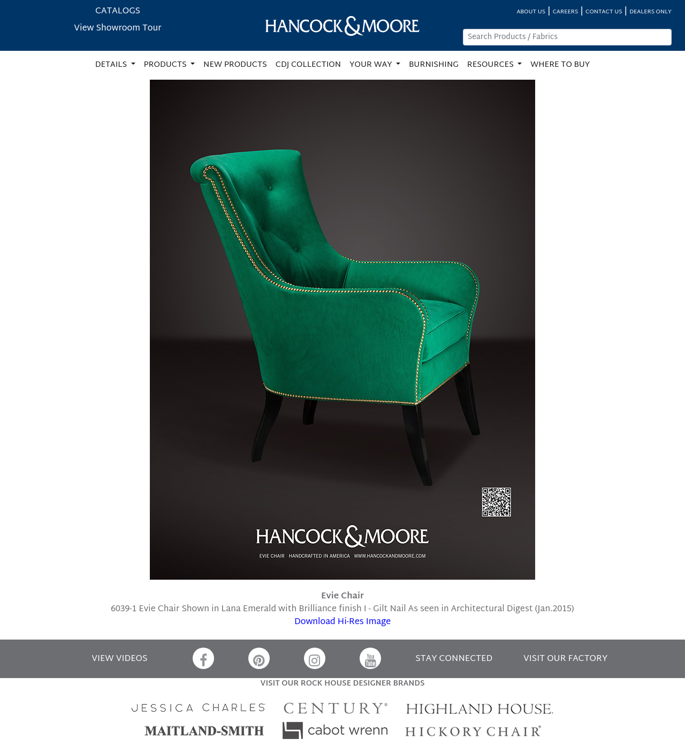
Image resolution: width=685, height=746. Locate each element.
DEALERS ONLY (650, 12)
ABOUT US (530, 12)
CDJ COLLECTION (308, 65)
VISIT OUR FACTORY (565, 659)
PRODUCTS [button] (166, 65)
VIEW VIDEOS (119, 659)
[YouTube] (370, 658)
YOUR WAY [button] (371, 65)
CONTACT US (603, 12)
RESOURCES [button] (491, 65)
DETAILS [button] (112, 65)
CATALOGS (117, 11)
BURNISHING (434, 65)
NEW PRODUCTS (235, 65)
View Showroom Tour (117, 28)
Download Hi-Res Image (342, 622)
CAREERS (566, 12)
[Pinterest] (259, 658)
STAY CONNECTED (453, 659)
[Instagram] (314, 658)
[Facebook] (203, 658)
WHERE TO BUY (560, 65)
